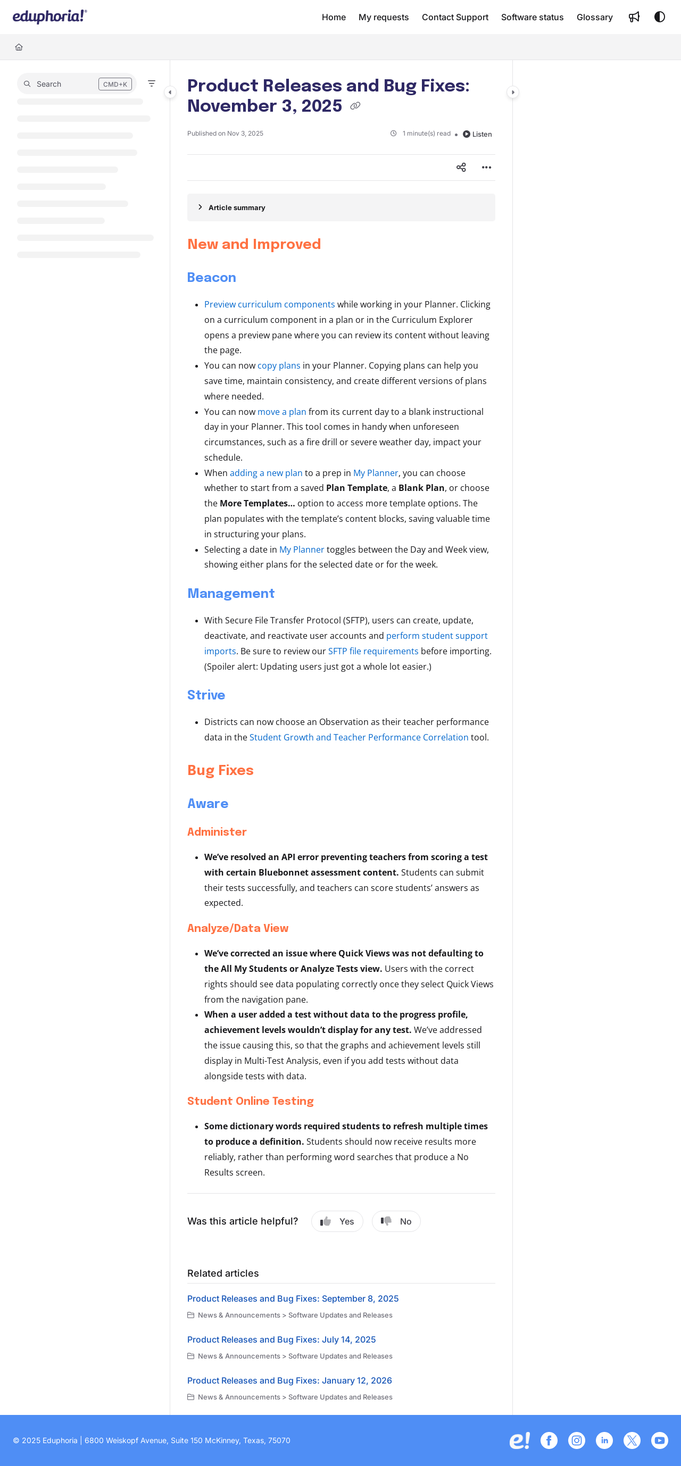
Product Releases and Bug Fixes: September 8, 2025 (293, 1298)
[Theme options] (659, 17)
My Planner (375, 473)
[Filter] (151, 83)
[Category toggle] (170, 92)
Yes (337, 1221)
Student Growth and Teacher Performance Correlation (359, 737)
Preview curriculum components (269, 304)
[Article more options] (486, 167)
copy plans (279, 365)
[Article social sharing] (461, 167)
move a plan (282, 412)
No (396, 1221)
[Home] (19, 46)
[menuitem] (334, 17)
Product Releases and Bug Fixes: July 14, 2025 (281, 1339)
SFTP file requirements (373, 651)
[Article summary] (341, 207)
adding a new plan (266, 473)
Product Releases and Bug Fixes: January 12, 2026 (289, 1380)
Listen (477, 134)
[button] (50, 17)
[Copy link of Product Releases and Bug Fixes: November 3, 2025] (355, 107)
